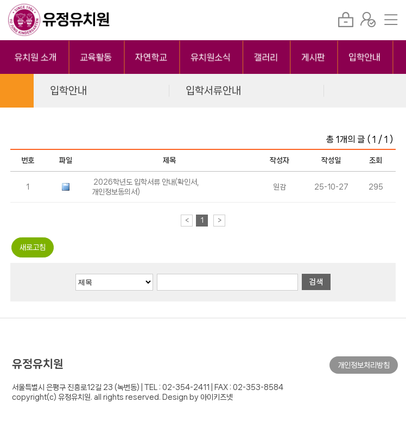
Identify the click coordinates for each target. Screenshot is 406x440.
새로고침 (33, 247)
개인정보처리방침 (364, 365)
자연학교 (152, 57)
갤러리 (266, 57)
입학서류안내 (213, 90)
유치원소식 (211, 57)
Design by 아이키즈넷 (197, 397)
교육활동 (96, 57)
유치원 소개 (35, 57)
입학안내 (365, 57)
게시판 (313, 57)
